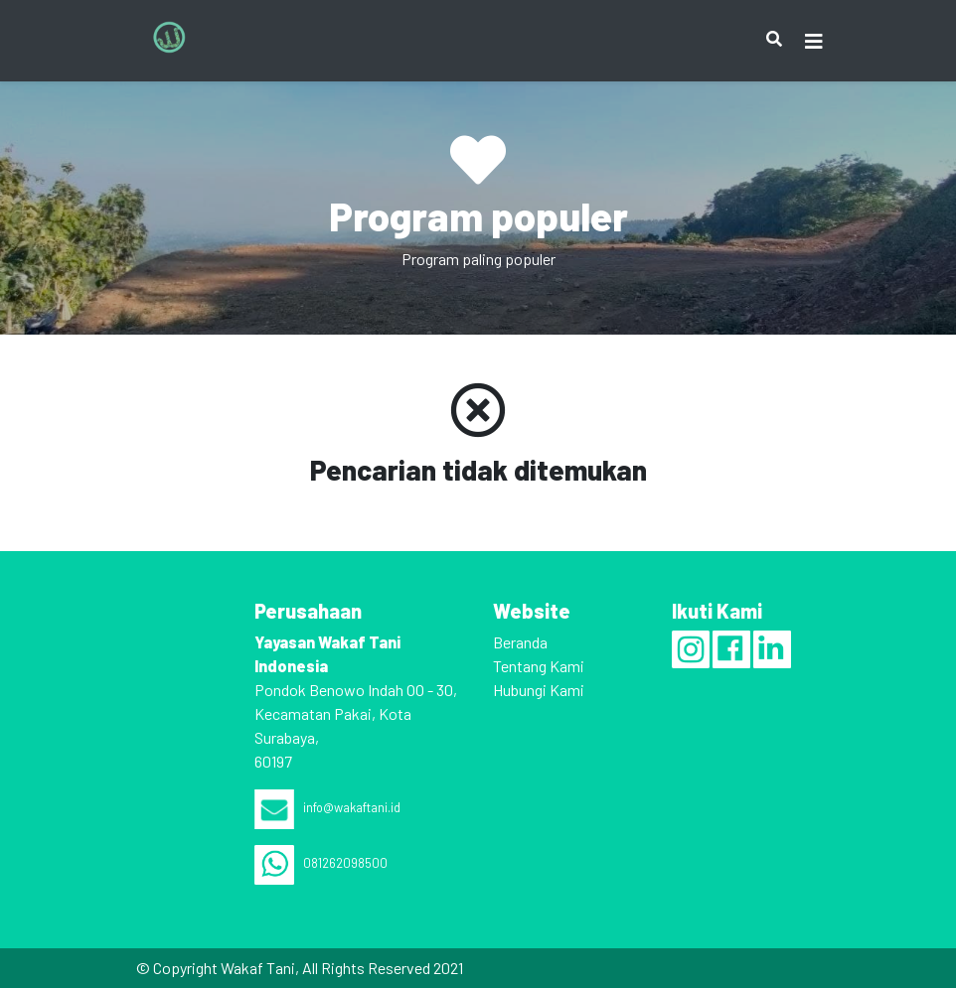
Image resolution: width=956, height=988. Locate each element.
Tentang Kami (538, 665)
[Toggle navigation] (814, 41)
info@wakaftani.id (327, 807)
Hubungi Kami (538, 689)
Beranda (520, 642)
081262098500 (321, 863)
